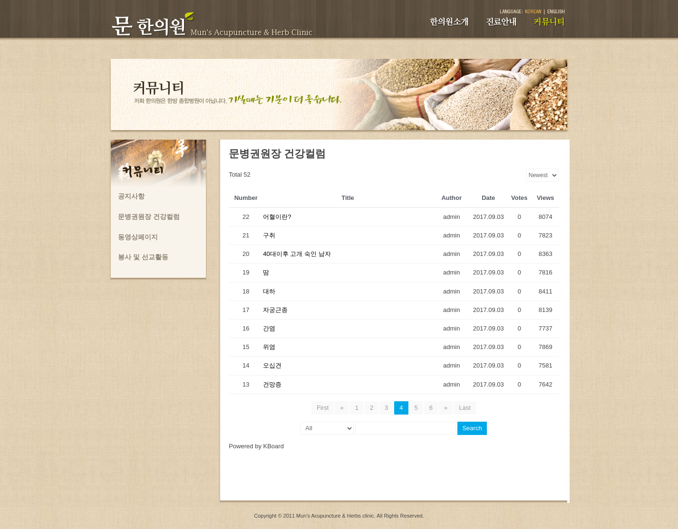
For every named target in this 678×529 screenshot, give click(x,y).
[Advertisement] (393, 479)
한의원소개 (449, 22)
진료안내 (501, 22)
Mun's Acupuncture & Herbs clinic (335, 516)
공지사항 (131, 196)
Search (472, 428)
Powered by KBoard (256, 446)
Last (465, 407)
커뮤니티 (549, 22)
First (323, 407)
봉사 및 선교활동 (143, 257)
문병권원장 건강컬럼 (149, 216)
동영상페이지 (138, 237)
